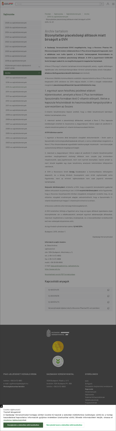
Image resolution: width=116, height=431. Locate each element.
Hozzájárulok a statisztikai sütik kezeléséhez (23, 425)
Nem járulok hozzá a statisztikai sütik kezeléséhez (64, 425)
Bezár (1, 406)
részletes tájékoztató (12, 420)
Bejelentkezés (108, 3)
